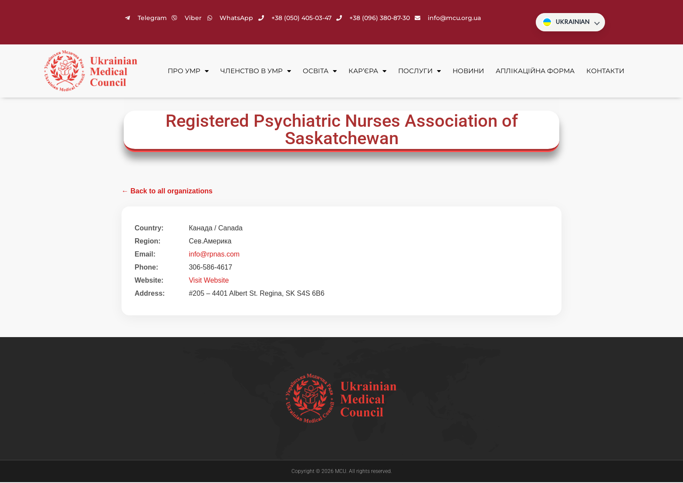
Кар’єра (367, 72)
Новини (468, 72)
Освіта (320, 72)
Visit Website (209, 281)
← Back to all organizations (167, 192)
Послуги (419, 72)
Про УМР (188, 72)
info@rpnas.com (214, 255)
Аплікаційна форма (535, 72)
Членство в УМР (255, 72)
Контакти (605, 72)
